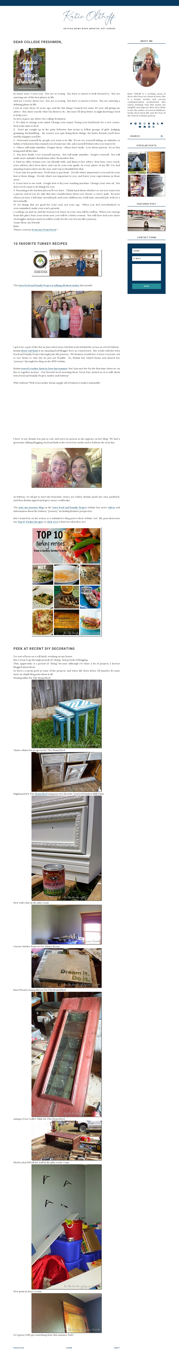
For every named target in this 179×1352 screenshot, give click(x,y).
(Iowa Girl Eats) (29, 350)
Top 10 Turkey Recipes (30, 521)
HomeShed (41, 794)
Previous (18, 1348)
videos (111, 507)
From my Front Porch (44, 229)
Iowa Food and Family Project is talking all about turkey (49, 285)
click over (52, 521)
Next (117, 1348)
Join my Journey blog (31, 507)
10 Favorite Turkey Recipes (40, 244)
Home (69, 1348)
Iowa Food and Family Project (70, 507)
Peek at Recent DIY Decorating (44, 649)
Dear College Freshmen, (37, 42)
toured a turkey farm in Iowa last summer (44, 368)
